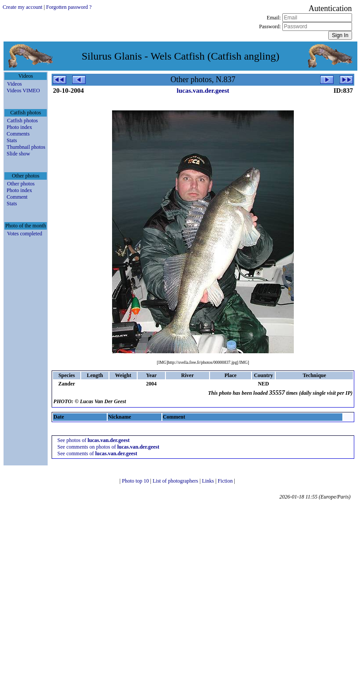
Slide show (18, 154)
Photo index (19, 127)
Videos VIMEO (23, 90)
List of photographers (176, 481)
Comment (17, 197)
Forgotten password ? (68, 7)
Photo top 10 (136, 481)
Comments (18, 134)
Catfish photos (22, 120)
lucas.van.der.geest (203, 90)
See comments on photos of (108, 447)
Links (208, 481)
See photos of (93, 440)
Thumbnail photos (26, 147)
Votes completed (24, 233)
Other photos (20, 184)
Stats (12, 140)
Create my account (22, 7)
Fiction (226, 481)
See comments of (97, 453)
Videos (14, 84)
